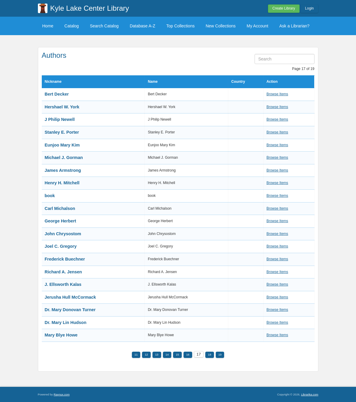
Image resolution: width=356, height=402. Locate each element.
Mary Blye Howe (61, 335)
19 (220, 354)
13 (156, 354)
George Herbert (60, 221)
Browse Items (277, 94)
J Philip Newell (60, 119)
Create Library (283, 8)
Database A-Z (142, 26)
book (50, 195)
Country (238, 82)
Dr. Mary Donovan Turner (70, 309)
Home (47, 26)
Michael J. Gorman (64, 157)
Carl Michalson (60, 208)
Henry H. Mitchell (62, 182)
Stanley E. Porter (62, 132)
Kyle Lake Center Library (89, 8)
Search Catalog (104, 26)
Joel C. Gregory (61, 246)
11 (136, 354)
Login (309, 8)
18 (209, 354)
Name (153, 82)
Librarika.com (309, 394)
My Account (257, 26)
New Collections (220, 26)
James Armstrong (63, 170)
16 (187, 354)
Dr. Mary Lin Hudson (66, 322)
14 (167, 354)
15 (177, 354)
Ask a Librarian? (294, 26)
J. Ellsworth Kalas (63, 284)
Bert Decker (57, 94)
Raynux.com (62, 394)
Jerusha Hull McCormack (70, 297)
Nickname (53, 82)
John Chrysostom (63, 233)
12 (146, 354)
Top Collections (180, 26)
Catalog (71, 26)
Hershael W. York (62, 107)
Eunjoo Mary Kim (62, 145)
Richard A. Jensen (63, 271)
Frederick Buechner (65, 259)
